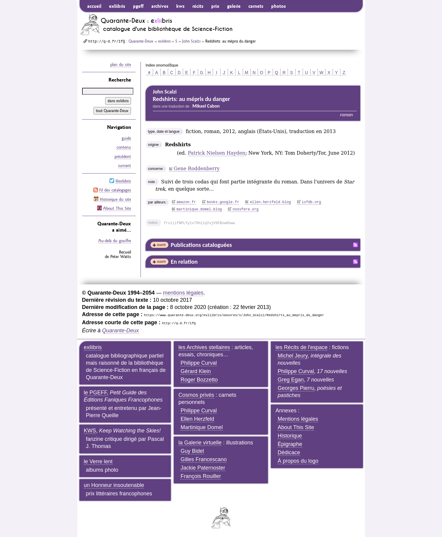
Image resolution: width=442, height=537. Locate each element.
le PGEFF (95, 393)
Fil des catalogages (115, 189)
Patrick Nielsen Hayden (216, 153)
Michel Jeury (292, 356)
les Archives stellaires (204, 347)
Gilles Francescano (203, 459)
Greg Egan (290, 380)
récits (197, 6)
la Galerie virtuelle (199, 443)
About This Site (117, 207)
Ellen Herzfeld (197, 419)
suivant (124, 165)
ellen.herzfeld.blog (270, 202)
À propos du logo (297, 461)
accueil (94, 6)
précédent (122, 156)
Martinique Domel (201, 427)
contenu (124, 147)
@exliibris (123, 180)
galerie (234, 6)
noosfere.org (245, 209)
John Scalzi (191, 41)
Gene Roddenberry (197, 168)
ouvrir (161, 245)
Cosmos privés (196, 395)
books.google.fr (223, 202)
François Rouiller (200, 476)
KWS (90, 431)
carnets (255, 6)
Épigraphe (289, 444)
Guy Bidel (192, 451)
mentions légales (183, 293)
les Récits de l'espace (301, 347)
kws (180, 6)
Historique (289, 436)
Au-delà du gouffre (114, 239)
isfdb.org (311, 202)
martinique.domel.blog (199, 209)
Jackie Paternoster (202, 468)
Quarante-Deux (141, 41)
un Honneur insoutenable (114, 485)
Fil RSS (355, 244)
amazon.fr (186, 202)
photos (278, 6)
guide (126, 138)
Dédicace (288, 452)
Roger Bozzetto (199, 380)
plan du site (120, 64)
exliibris (117, 6)
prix (215, 6)
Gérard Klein (195, 371)
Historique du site (115, 198)
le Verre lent (98, 461)
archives (159, 6)
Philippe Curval (198, 363)
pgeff (138, 6)
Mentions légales (297, 419)
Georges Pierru (295, 388)
